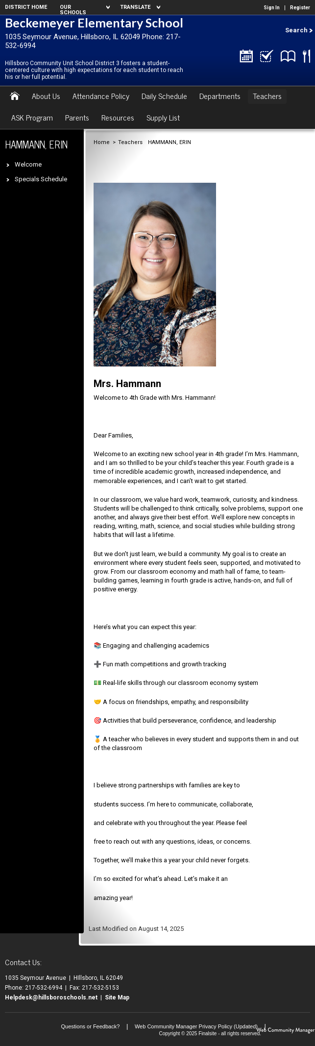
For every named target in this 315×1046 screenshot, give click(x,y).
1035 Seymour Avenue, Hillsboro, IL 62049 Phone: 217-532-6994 (93, 41)
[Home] (14, 96)
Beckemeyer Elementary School (94, 22)
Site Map (117, 997)
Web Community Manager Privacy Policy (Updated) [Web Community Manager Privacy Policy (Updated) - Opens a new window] (196, 1026)
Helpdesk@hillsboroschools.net (51, 997)
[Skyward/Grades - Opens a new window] (266, 57)
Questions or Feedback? (90, 1026)
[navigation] (83, 7)
